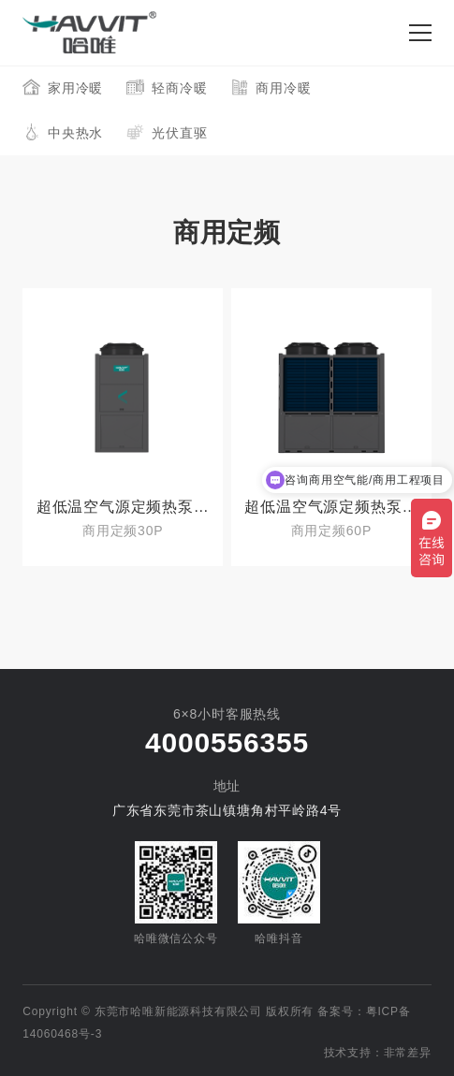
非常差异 (408, 1052)
